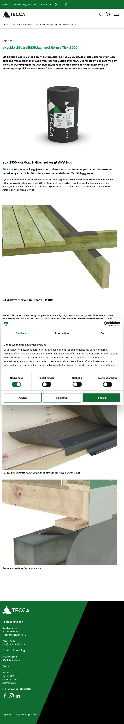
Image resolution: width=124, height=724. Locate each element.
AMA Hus (7, 169)
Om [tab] (102, 333)
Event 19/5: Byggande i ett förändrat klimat (32, 4)
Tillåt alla (101, 397)
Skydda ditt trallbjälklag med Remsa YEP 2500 (56, 24)
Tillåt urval (62, 397)
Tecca (5, 24)
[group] (72, 4)
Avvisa (23, 397)
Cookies (23, 714)
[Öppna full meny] (115, 15)
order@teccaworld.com (14, 634)
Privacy (33, 714)
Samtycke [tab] (21, 333)
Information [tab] (62, 333)
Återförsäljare (9, 682)
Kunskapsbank (9, 679)
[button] (72, 4)
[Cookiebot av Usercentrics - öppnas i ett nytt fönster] (106, 323)
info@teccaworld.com (13, 644)
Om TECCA (17, 24)
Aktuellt (28, 24)
